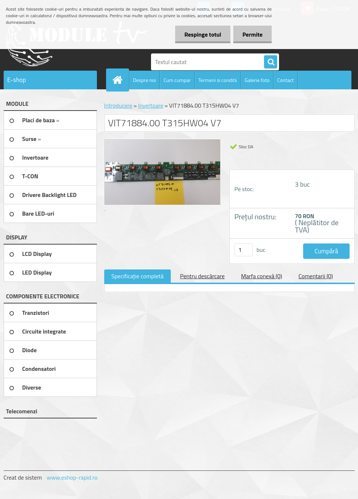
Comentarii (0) (315, 276)
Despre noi (144, 80)
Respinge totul (202, 34)
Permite (252, 34)
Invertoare (150, 105)
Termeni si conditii (218, 80)
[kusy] (243, 249)
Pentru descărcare (202, 276)
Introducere (118, 105)
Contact (285, 80)
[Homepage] (120, 80)
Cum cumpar (177, 80)
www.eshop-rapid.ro (72, 477)
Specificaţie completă (138, 276)
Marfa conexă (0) (261, 276)
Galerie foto (257, 80)
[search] (270, 62)
